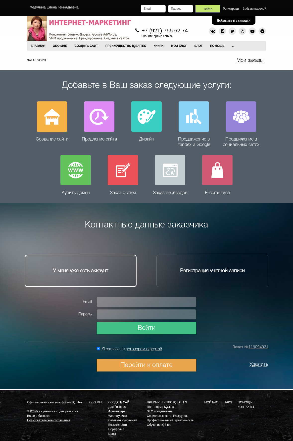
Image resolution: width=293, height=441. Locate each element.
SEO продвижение (160, 411)
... (233, 46)
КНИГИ (158, 46)
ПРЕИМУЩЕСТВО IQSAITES (125, 46)
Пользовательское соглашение (48, 420)
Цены (112, 434)
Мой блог (212, 402)
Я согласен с (129, 349)
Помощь (217, 46)
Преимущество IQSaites (167, 402)
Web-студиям (117, 416)
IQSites (35, 411)
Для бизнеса (117, 407)
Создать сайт (119, 402)
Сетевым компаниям (122, 420)
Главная (38, 46)
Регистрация (231, 8)
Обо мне (96, 402)
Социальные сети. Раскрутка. (167, 416)
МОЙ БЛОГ (179, 46)
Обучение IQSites (159, 425)
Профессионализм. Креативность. (171, 420)
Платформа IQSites (160, 407)
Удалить (258, 364)
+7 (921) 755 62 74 (165, 30)
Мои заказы (250, 60)
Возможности (117, 425)
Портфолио (116, 429)
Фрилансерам (117, 411)
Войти (146, 328)
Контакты (246, 407)
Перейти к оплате (146, 365)
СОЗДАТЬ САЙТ (86, 46)
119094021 (258, 347)
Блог (199, 46)
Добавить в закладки (233, 20)
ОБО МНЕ (60, 46)
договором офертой (144, 349)
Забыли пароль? (254, 8)
